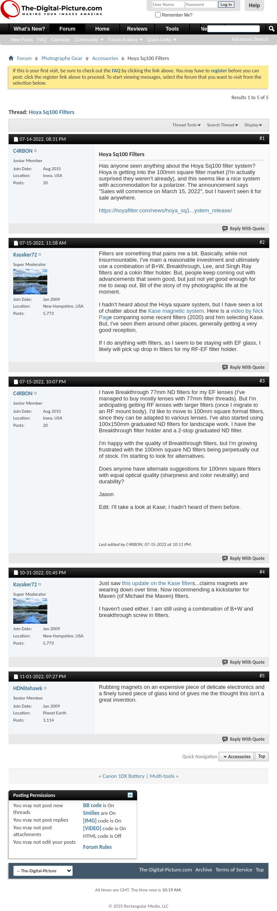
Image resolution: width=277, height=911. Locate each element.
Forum (67, 29)
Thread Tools (185, 125)
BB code (92, 805)
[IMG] (90, 820)
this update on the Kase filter (157, 583)
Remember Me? (173, 15)
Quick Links (159, 39)
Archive (204, 869)
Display (251, 125)
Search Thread (220, 125)
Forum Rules (97, 847)
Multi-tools (162, 776)
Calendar (60, 39)
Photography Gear (61, 58)
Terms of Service (234, 869)
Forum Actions (123, 39)
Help (254, 6)
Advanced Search (249, 39)
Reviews (137, 29)
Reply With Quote (244, 228)
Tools (172, 29)
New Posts (22, 39)
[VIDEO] (92, 828)
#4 (262, 572)
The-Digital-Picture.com (165, 869)
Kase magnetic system (176, 311)
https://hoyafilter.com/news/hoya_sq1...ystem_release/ (165, 210)
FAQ (42, 39)
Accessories (105, 58)
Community (86, 39)
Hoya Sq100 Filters (52, 112)
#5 (262, 676)
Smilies (91, 813)
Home (102, 29)
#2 (262, 242)
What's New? (29, 29)
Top (261, 757)
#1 (262, 138)
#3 (262, 381)
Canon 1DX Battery (124, 776)
